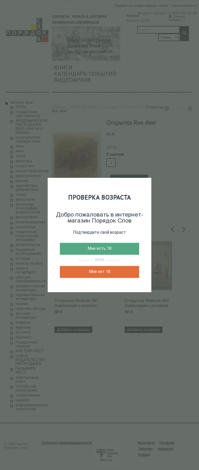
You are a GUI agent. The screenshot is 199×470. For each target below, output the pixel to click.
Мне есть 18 (99, 249)
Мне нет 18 (99, 272)
